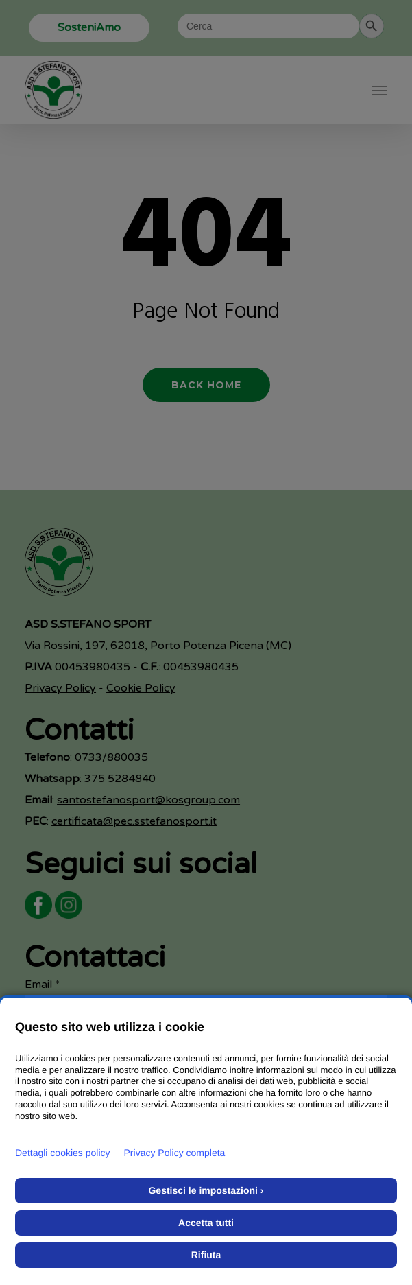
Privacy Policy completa (175, 1152)
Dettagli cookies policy (62, 1152)
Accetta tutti (206, 1222)
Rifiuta (206, 1254)
